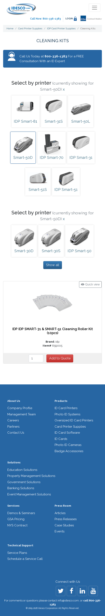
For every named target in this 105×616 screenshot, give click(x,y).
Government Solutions (23, 482)
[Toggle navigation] (94, 8)
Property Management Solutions (31, 476)
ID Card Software (67, 433)
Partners (13, 426)
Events (59, 531)
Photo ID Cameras (68, 445)
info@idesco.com (68, 600)
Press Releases (66, 519)
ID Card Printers (66, 408)
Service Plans (17, 553)
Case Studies (64, 525)
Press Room (63, 505)
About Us (13, 400)
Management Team (21, 414)
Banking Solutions (20, 488)
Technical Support (20, 545)
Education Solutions (22, 470)
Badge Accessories (69, 451)
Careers (13, 420)
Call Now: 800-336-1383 (45, 18)
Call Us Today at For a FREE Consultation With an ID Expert (51, 58)
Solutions (13, 462)
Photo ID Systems (67, 414)
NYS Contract (17, 525)
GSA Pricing (15, 519)
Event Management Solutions (29, 494)
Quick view (90, 284)
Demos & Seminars (21, 513)
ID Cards (61, 439)
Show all (52, 265)
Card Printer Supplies (70, 426)
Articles (60, 513)
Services (13, 505)
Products (61, 400)
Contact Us (15, 433)
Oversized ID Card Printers (74, 420)
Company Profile (19, 408)
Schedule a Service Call (25, 559)
